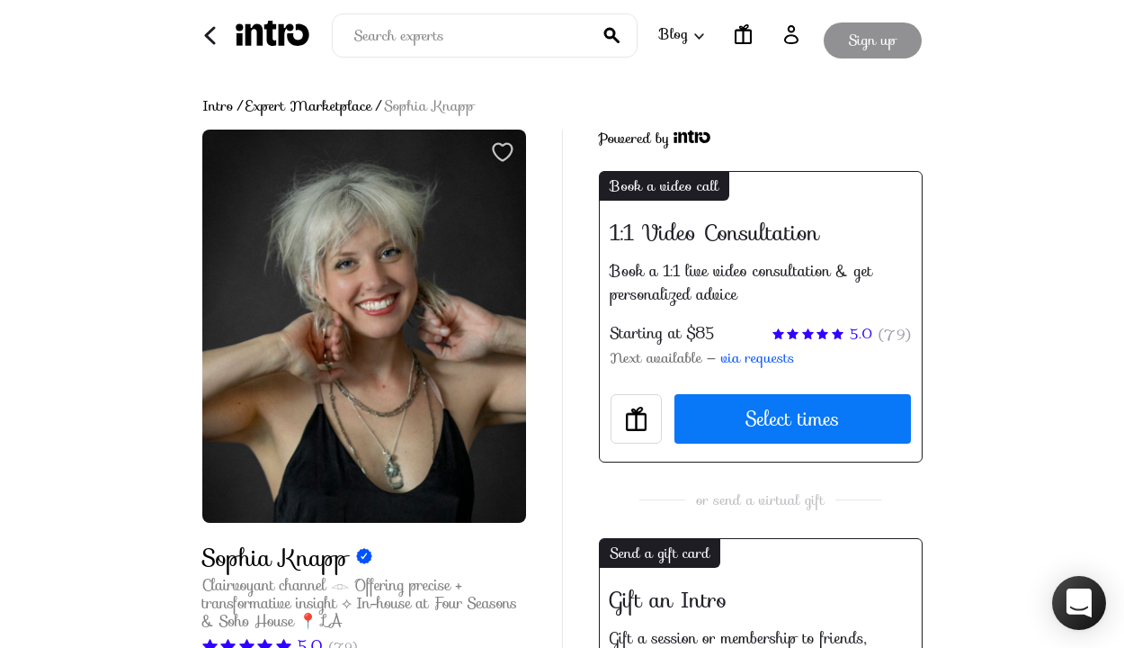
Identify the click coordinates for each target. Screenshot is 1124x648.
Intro (218, 106)
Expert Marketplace (309, 106)
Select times (792, 419)
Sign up (873, 34)
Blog (680, 33)
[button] (1079, 603)
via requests (757, 358)
